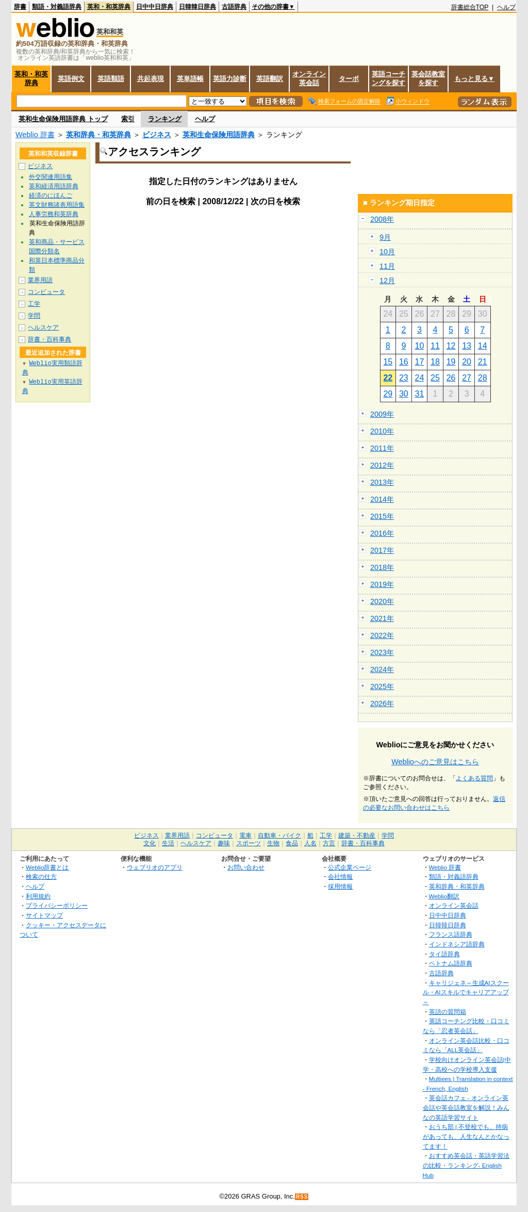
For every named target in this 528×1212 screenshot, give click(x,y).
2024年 (382, 669)
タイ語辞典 (444, 954)
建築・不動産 (356, 835)
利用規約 (38, 896)
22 (387, 377)
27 (466, 377)
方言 (329, 843)
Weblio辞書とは (47, 867)
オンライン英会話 (309, 78)
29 (387, 393)
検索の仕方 (41, 876)
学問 (34, 315)
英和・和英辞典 (108, 7)
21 (482, 361)
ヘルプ (506, 7)
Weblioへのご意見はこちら (435, 762)
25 (435, 377)
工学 (34, 303)
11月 (387, 266)
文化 (149, 843)
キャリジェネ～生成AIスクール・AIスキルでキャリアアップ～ (466, 992)
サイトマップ (44, 915)
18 (435, 361)
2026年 (382, 703)
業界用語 (40, 280)
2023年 (382, 652)
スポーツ (248, 843)
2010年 (382, 431)
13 (466, 345)
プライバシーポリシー (57, 905)
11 (435, 345)
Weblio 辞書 (35, 134)
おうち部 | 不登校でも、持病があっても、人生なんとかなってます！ (466, 1136)
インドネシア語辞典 (457, 944)
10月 (387, 252)
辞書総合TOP (470, 7)
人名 (310, 843)
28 (482, 377)
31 (419, 393)
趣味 (224, 843)
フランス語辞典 (450, 934)
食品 (292, 843)
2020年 (382, 601)
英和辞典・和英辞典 (98, 134)
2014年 (382, 499)
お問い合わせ (246, 867)
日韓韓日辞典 (197, 7)
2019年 (382, 584)
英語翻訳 (269, 79)
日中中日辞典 (154, 7)
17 (419, 361)
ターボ (349, 79)
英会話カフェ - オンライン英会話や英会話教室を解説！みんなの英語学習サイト (466, 1107)
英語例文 (71, 79)
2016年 (382, 533)
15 (387, 361)
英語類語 (110, 79)
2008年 (382, 219)
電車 (245, 835)
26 (451, 377)
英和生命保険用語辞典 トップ (63, 119)
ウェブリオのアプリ (155, 867)
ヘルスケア (43, 327)
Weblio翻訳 (444, 896)
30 (403, 393)
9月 (385, 237)
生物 (273, 843)
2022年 (382, 635)
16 (403, 361)
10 (419, 345)
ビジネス (156, 134)
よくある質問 (474, 778)
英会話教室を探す (428, 78)
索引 (128, 119)
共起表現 (150, 79)
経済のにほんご (50, 195)
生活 (168, 843)
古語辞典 (234, 7)
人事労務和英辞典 (53, 214)
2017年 (382, 550)
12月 (387, 280)
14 (482, 345)
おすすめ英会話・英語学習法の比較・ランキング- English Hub (466, 1165)
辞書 (20, 7)
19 (451, 361)
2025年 (382, 686)
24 (419, 377)
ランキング (165, 119)
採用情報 (340, 886)
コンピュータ (46, 292)
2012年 (382, 465)
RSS (302, 1197)
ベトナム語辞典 (450, 963)
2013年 (382, 482)
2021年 (382, 618)
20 (466, 361)
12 (451, 345)
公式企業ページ (349, 867)
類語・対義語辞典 (56, 7)
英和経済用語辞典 (53, 186)
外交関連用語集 (50, 177)
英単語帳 (190, 79)
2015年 (382, 516)
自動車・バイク (279, 835)
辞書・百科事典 (49, 339)
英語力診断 (229, 79)
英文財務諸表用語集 (57, 204)
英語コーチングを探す (388, 78)
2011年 (382, 448)
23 (403, 377)
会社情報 (340, 876)
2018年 (382, 567)
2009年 (382, 414)
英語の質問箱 (447, 1011)
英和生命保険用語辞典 (219, 134)
